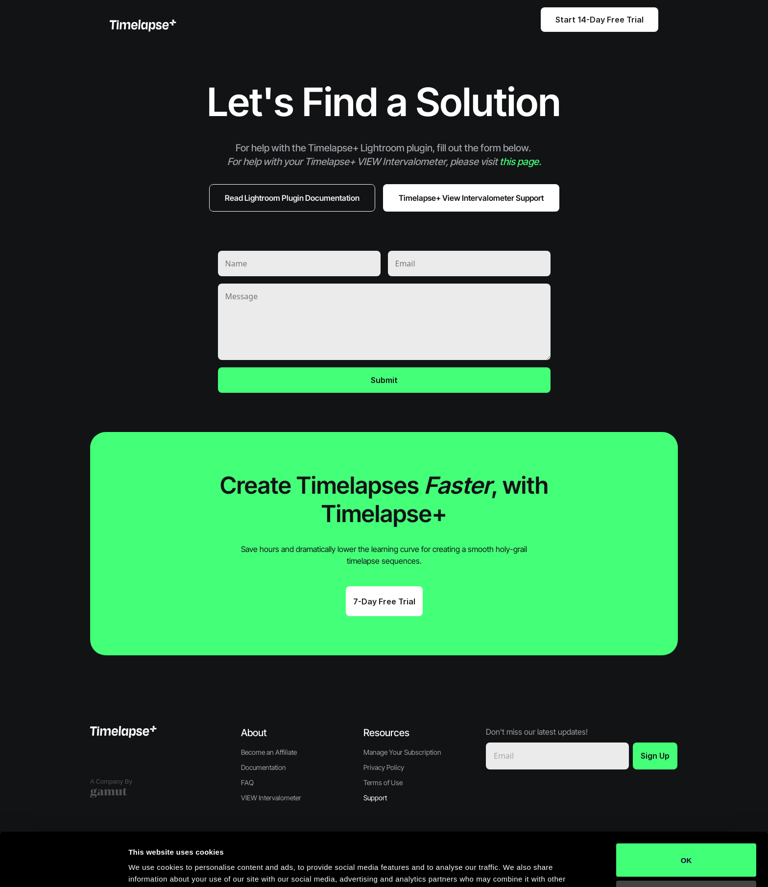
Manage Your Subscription (402, 752)
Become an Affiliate (269, 752)
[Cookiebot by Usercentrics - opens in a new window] (63, 868)
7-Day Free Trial (384, 601)
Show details (151, 867)
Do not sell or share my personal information (686, 847)
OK (686, 810)
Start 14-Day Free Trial (599, 19)
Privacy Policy (383, 767)
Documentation (263, 767)
